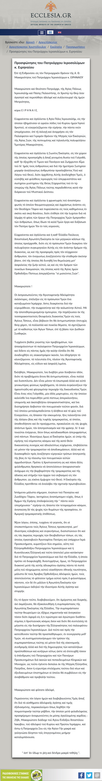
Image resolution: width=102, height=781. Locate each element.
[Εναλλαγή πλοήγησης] (42, 32)
